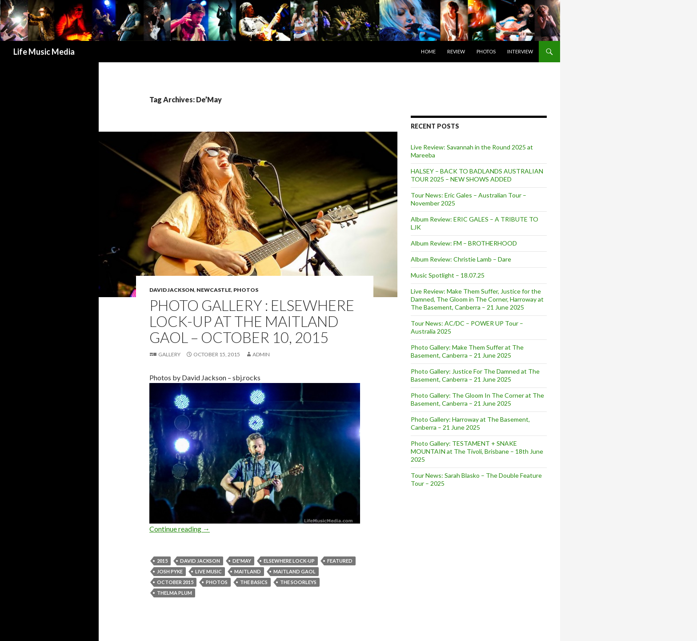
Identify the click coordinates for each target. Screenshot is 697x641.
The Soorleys (298, 582)
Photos (486, 51)
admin (261, 354)
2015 (162, 561)
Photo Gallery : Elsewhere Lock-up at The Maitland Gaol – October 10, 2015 (251, 321)
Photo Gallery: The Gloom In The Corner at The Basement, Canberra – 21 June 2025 (477, 399)
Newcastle (213, 289)
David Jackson (171, 289)
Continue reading (179, 528)
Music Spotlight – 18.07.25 (448, 275)
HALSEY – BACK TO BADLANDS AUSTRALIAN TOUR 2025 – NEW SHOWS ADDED (477, 175)
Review (456, 51)
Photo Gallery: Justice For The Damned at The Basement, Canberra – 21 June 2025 (475, 375)
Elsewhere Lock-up (289, 561)
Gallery (169, 354)
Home (428, 51)
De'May (241, 561)
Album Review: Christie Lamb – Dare (461, 259)
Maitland (247, 571)
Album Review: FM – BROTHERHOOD (464, 243)
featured (340, 561)
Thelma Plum (174, 593)
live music (208, 571)
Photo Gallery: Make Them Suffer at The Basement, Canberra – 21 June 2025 (467, 351)
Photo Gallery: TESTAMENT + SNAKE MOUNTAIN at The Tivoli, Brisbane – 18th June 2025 (477, 451)
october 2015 (175, 582)
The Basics (254, 582)
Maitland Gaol (294, 571)
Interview (520, 51)
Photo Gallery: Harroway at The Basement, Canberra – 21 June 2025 (470, 423)
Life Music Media (44, 51)
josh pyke (170, 571)
